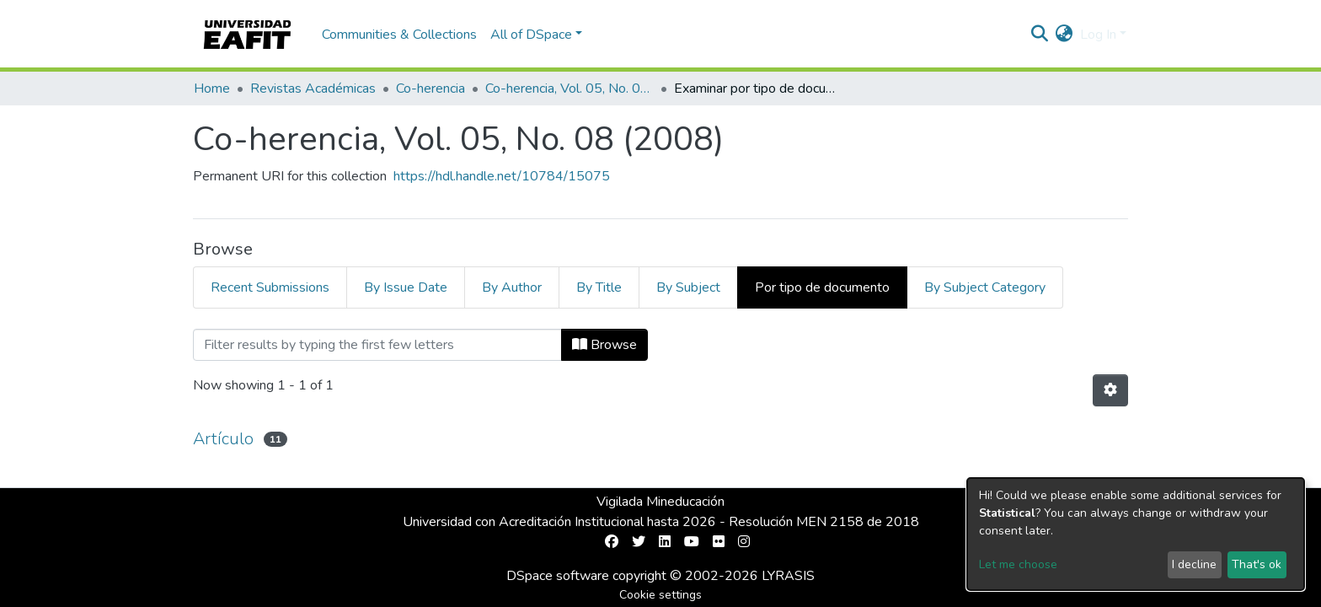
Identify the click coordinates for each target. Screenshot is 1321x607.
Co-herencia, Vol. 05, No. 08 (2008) (569, 88)
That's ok (1256, 564)
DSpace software (557, 576)
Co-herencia (430, 88)
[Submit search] (1040, 34)
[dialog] (1135, 534)
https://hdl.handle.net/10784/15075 (501, 176)
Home (212, 88)
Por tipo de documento (822, 287)
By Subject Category (985, 287)
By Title (599, 287)
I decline (1194, 564)
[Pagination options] (1110, 390)
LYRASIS (788, 576)
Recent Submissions (270, 287)
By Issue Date (405, 287)
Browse (604, 345)
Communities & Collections (399, 34)
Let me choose (1018, 564)
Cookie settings (660, 595)
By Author (512, 287)
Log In (1098, 34)
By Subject (688, 287)
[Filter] (377, 345)
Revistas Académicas (313, 88)
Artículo (223, 438)
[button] (1064, 34)
